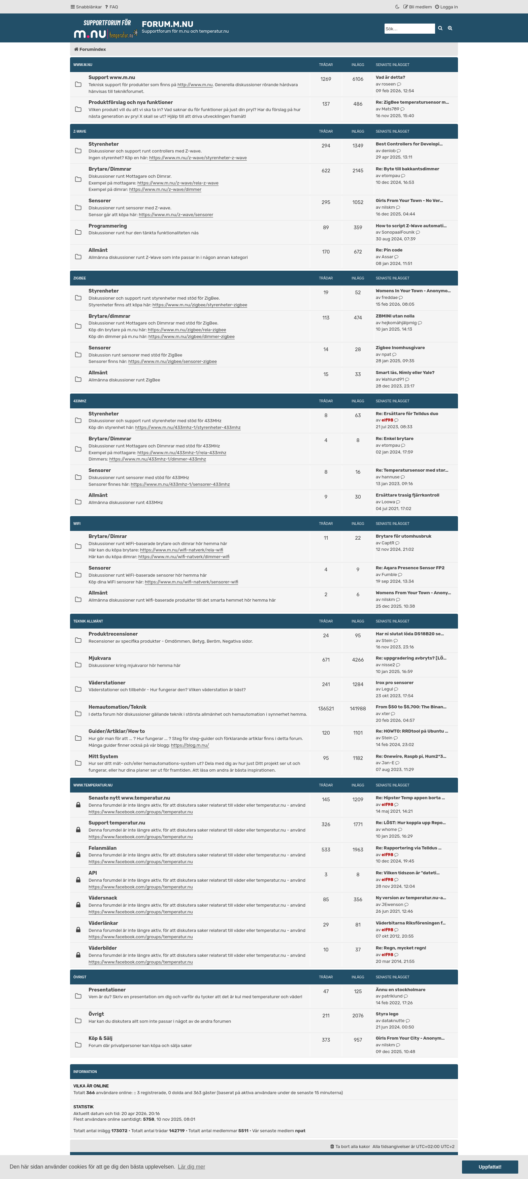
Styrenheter (104, 144)
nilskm (388, 207)
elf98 (387, 420)
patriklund (392, 996)
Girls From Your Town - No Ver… (409, 200)
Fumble (389, 574)
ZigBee (79, 278)
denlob (389, 150)
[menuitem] (111, 7)
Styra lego (387, 1013)
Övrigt (79, 977)
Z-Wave (79, 131)
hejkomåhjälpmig (399, 322)
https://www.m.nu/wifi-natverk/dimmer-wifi (184, 556)
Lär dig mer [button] (191, 1167)
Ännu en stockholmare (401, 989)
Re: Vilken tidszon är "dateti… (408, 872)
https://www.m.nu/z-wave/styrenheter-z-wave (198, 157)
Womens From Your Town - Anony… (413, 592)
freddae (390, 297)
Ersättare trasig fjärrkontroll (407, 495)
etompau (391, 175)
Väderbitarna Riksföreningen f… (411, 922)
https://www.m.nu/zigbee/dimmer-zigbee (191, 336)
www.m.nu (82, 65)
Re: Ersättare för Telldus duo (407, 413)
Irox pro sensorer (395, 682)
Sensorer (100, 201)
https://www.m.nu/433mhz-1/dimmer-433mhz (157, 459)
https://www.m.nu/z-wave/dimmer (165, 189)
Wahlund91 (393, 379)
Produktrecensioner (113, 634)
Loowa (388, 501)
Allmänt (98, 250)
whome (389, 829)
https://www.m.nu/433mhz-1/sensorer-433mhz (180, 484)
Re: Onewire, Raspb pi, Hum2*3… (411, 756)
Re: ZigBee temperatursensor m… (412, 102)
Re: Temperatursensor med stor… (412, 470)
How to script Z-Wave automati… (411, 225)
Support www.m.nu (112, 77)
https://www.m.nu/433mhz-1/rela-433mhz (181, 452)
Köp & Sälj (100, 1038)
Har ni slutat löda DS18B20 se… (410, 633)
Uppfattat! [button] (490, 1167)
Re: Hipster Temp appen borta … (410, 797)
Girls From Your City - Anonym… (410, 1038)
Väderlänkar (103, 923)
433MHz (79, 401)
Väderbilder (103, 948)
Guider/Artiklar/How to (117, 731)
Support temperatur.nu (117, 823)
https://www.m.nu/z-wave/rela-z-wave (178, 183)
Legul (387, 689)
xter (386, 713)
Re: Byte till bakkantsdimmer (407, 168)
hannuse (390, 476)
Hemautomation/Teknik (117, 707)
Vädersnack (103, 898)
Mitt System (103, 756)
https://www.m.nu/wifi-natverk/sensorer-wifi (191, 581)
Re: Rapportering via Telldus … (408, 847)
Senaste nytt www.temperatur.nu (129, 798)
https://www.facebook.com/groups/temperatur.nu (141, 811)
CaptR (388, 542)
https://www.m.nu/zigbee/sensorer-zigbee (172, 361)
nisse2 (388, 664)
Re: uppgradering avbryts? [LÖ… (411, 658)
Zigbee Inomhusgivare (400, 347)
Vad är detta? (390, 77)
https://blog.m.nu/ (190, 745)
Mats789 (390, 108)
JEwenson (392, 904)
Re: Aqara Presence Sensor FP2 (410, 567)
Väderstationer (107, 683)
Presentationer (107, 990)
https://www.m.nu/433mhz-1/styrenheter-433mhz (188, 427)
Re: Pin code (389, 249)
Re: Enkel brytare (395, 438)
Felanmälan (103, 848)
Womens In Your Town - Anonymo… (413, 290)
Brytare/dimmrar (109, 316)
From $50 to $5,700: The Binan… (411, 706)
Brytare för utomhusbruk (403, 536)
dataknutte (393, 1020)
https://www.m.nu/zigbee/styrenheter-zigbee (200, 304)
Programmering (108, 226)
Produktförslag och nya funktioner (131, 102)
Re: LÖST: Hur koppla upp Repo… (411, 822)
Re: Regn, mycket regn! (401, 947)
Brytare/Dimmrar (110, 169)
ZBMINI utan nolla (395, 315)
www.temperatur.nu (92, 785)
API (93, 873)
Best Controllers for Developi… (409, 143)
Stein (387, 640)
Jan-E (388, 762)
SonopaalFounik (398, 232)
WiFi (76, 524)
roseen (389, 84)
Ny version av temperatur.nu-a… (411, 897)
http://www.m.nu (195, 84)
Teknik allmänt (88, 621)
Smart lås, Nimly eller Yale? (405, 372)
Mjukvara (100, 658)
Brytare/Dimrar (108, 536)
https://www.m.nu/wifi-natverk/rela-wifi (181, 549)
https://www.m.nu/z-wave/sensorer (176, 214)
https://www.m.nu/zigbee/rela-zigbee (187, 329)
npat (386, 354)
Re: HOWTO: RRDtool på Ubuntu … (412, 731)
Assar (387, 256)
